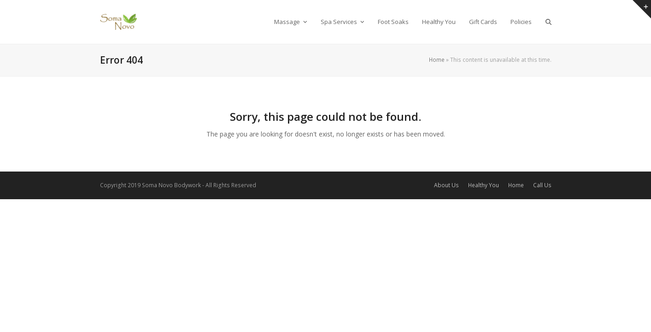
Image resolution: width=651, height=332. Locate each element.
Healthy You (483, 185)
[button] (548, 21)
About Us (446, 185)
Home (437, 60)
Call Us (542, 185)
